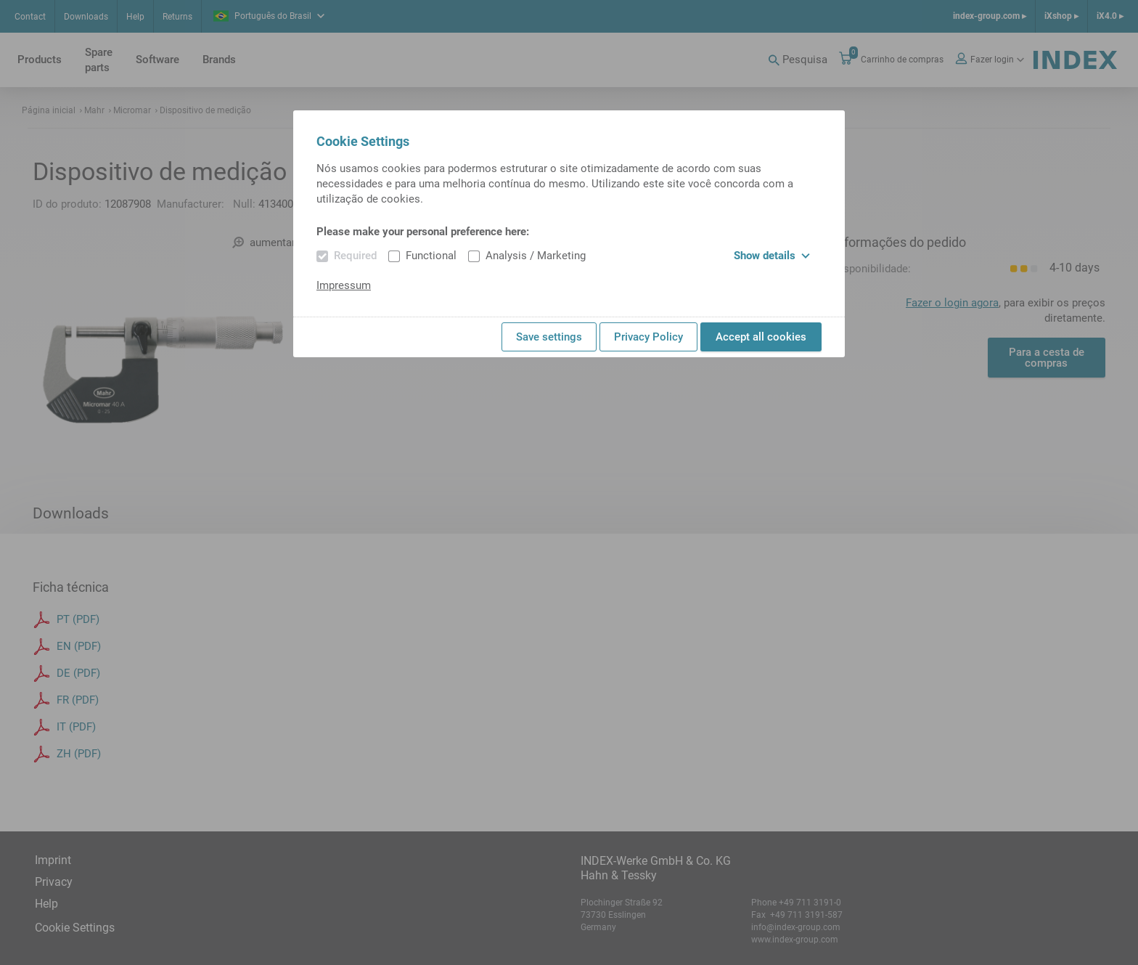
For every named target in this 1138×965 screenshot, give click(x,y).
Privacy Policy (648, 336)
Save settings (549, 336)
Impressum (343, 285)
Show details (772, 255)
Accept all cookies (761, 336)
